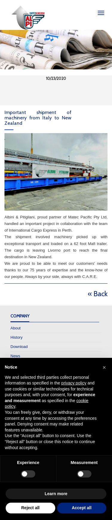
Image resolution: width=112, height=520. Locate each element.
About (15, 328)
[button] (104, 367)
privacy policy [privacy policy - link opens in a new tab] (73, 383)
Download (19, 346)
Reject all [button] (30, 507)
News (15, 356)
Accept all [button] (81, 507)
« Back (98, 293)
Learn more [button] (56, 493)
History (16, 337)
